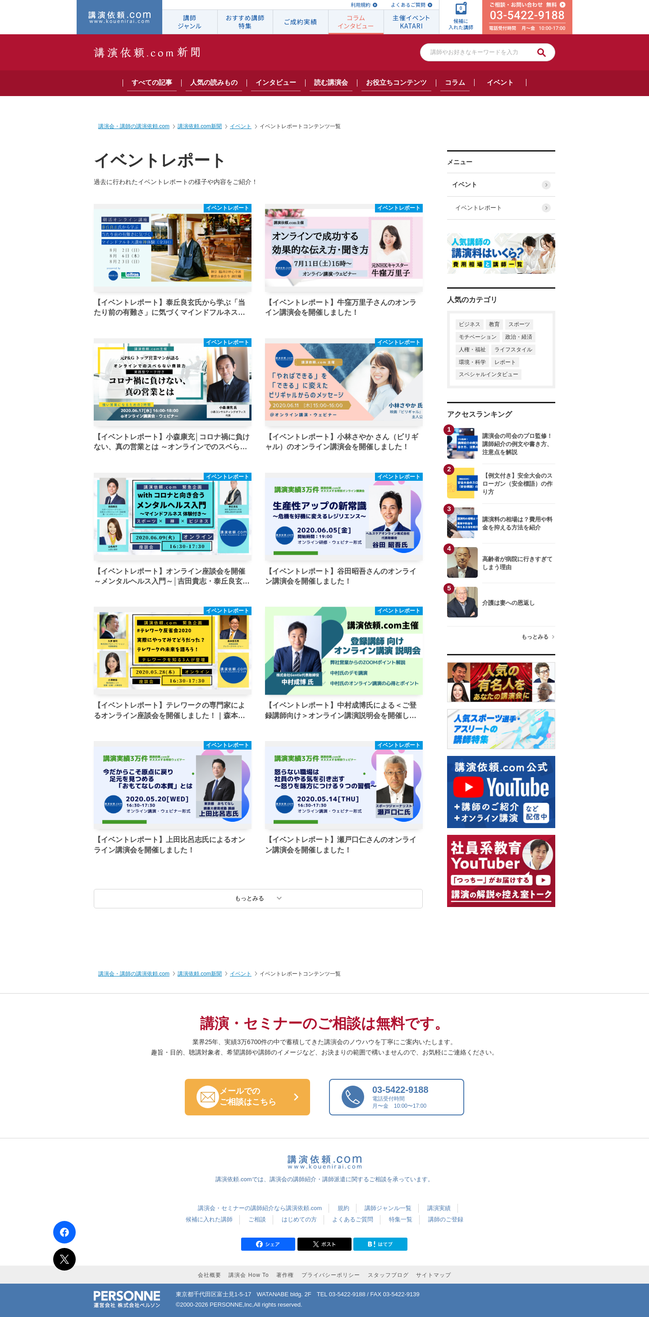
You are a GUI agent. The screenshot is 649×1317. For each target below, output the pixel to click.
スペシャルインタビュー (488, 374)
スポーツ (519, 324)
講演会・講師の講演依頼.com (133, 974)
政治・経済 (518, 337)
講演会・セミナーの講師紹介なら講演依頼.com (260, 1208)
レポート (505, 362)
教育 (494, 324)
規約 (343, 1208)
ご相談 (257, 1219)
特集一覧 (400, 1219)
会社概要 (209, 1275)
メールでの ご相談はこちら (255, 1096)
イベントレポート (477, 207)
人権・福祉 (472, 349)
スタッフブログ (388, 1275)
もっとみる (534, 637)
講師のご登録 (445, 1219)
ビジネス (469, 324)
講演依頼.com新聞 (200, 974)
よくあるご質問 (408, 5)
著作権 (285, 1275)
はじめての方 (299, 1219)
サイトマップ (433, 1275)
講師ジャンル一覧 (388, 1208)
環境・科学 (472, 362)
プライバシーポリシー (331, 1275)
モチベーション (478, 337)
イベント (466, 184)
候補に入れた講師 (209, 1219)
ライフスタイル (513, 349)
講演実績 (439, 1208)
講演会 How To (249, 1275)
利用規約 (360, 5)
